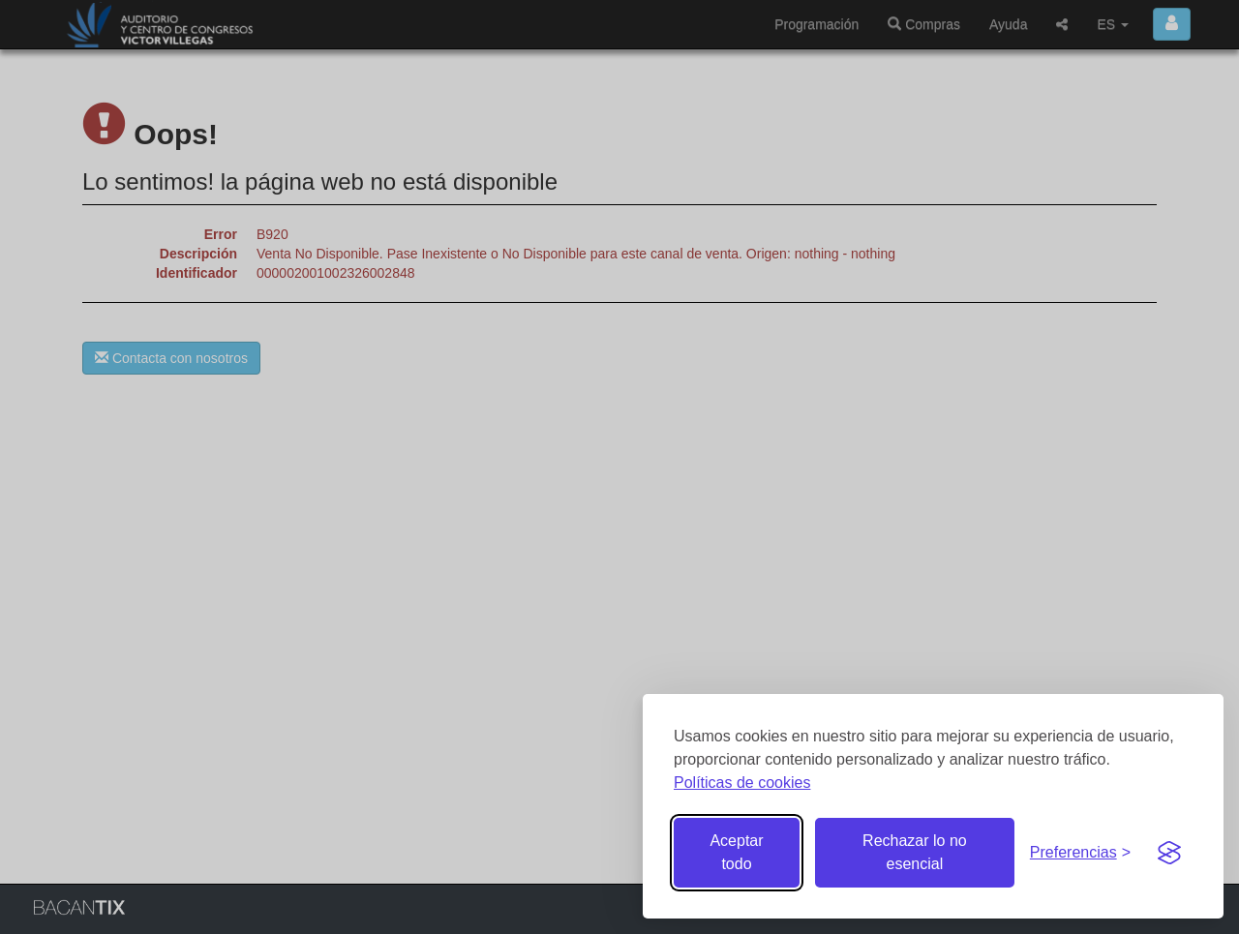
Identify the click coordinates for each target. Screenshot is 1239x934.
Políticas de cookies (742, 782)
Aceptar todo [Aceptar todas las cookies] (736, 852)
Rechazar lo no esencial (914, 852)
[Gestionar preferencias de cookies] (1080, 853)
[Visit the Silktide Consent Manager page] (1169, 852)
